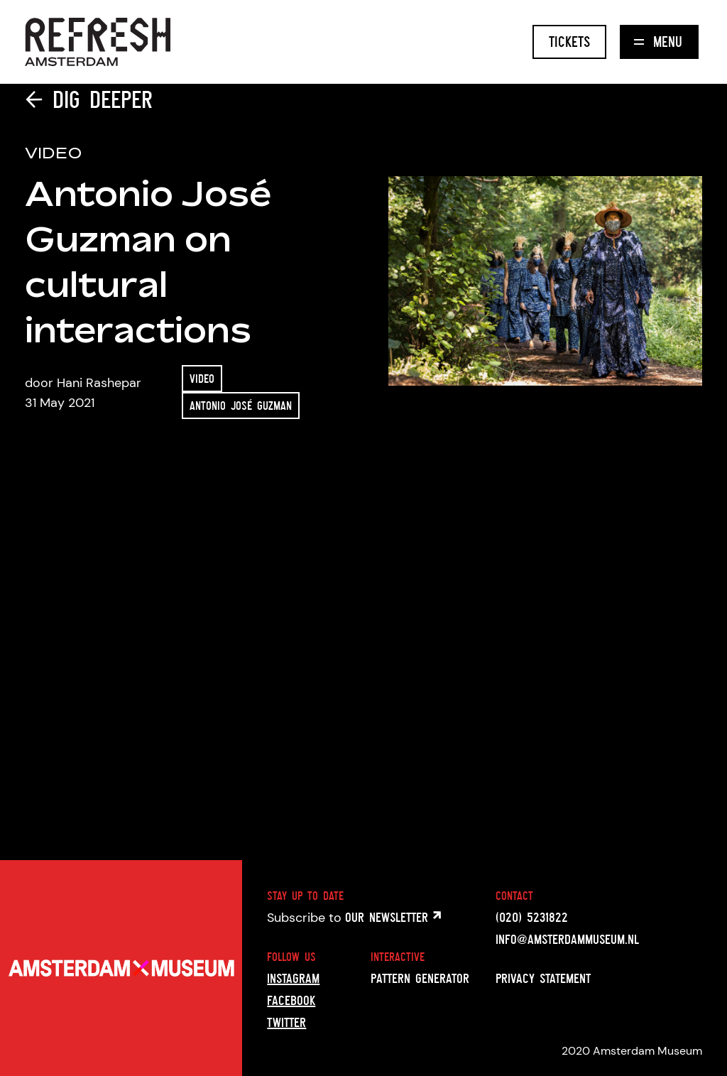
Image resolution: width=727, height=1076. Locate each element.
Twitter (286, 1022)
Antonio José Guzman (241, 405)
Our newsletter (393, 916)
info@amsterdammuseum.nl (567, 938)
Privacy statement (543, 978)
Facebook (291, 1000)
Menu (658, 41)
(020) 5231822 (532, 916)
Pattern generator (420, 978)
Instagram (293, 978)
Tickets (569, 41)
